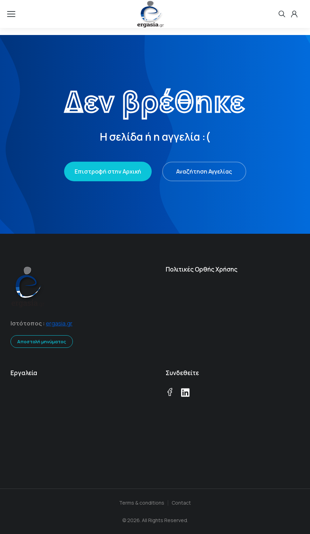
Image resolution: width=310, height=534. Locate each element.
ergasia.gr (59, 323)
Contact (181, 502)
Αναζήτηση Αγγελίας (204, 171)
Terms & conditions (141, 502)
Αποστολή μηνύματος (41, 341)
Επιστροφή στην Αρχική (108, 171)
